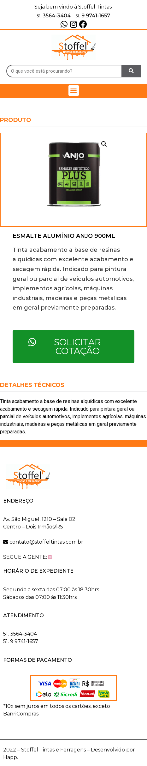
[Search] (131, 71)
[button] (73, 90)
